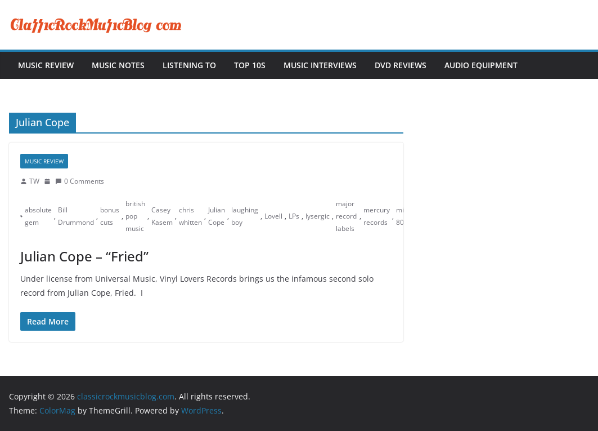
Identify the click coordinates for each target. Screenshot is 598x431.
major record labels (346, 216)
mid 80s (402, 216)
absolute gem (38, 216)
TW (34, 181)
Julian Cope (216, 216)
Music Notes (118, 65)
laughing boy (244, 216)
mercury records (376, 216)
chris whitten (190, 216)
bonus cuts (109, 216)
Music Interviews (320, 65)
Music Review (46, 65)
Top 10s (250, 65)
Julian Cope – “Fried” (84, 256)
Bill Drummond (76, 216)
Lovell (273, 216)
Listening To (189, 65)
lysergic (317, 216)
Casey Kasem (162, 216)
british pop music (135, 216)
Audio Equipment (481, 65)
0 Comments (79, 181)
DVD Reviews (400, 65)
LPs (294, 216)
